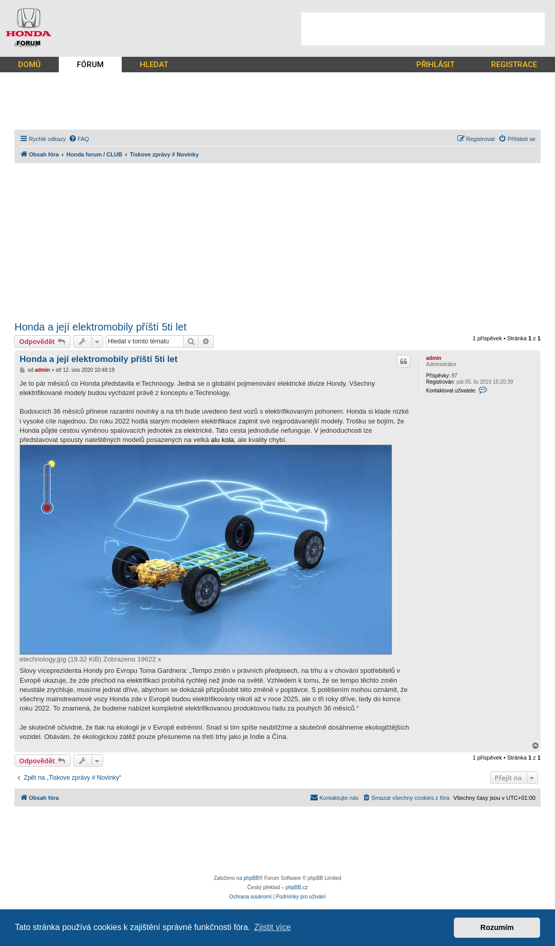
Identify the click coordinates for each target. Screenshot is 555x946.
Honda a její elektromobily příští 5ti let (100, 327)
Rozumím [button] (497, 927)
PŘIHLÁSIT (435, 64)
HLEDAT (154, 64)
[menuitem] (79, 139)
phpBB (251, 878)
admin (433, 358)
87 (454, 376)
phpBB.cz (297, 887)
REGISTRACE (514, 64)
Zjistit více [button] (272, 927)
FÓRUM (90, 64)
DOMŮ (29, 64)
